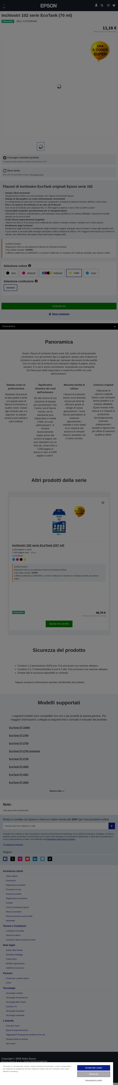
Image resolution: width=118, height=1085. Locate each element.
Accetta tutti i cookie (93, 1068)
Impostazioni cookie (93, 1080)
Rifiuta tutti (93, 1074)
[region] (56, 1073)
